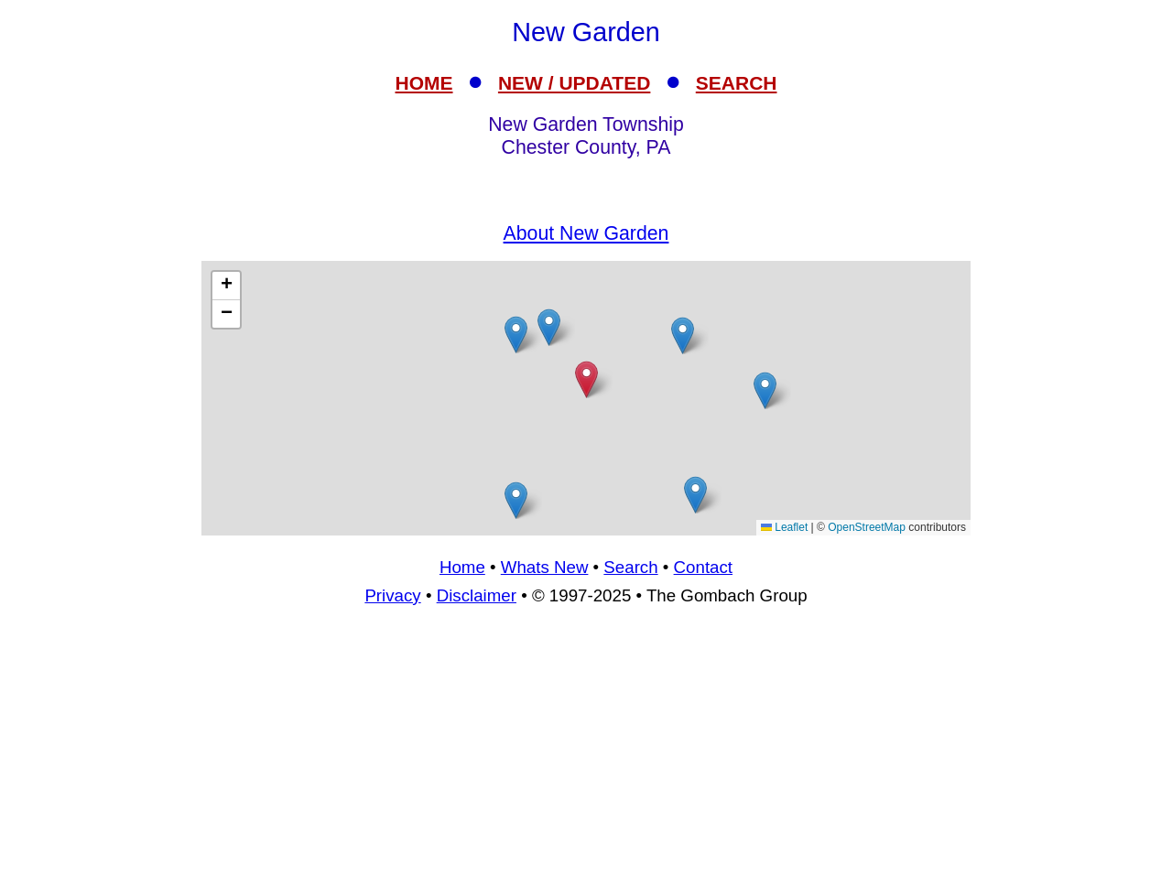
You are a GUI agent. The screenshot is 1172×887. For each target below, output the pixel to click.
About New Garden (586, 233)
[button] (695, 495)
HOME (424, 82)
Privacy (392, 595)
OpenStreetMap (867, 527)
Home (462, 567)
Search (630, 567)
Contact (703, 567)
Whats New (545, 567)
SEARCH (736, 82)
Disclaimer (476, 595)
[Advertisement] (586, 398)
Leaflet (784, 527)
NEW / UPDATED (574, 82)
